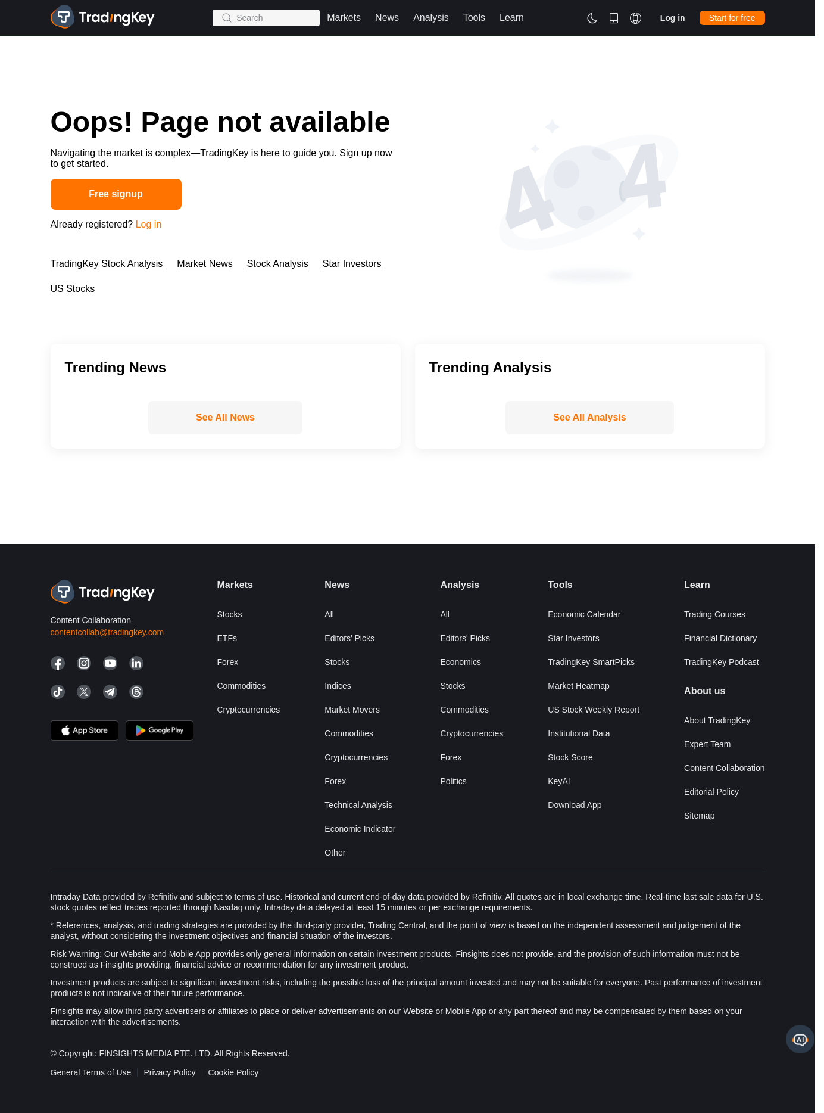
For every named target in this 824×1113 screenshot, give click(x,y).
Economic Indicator (359, 829)
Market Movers (352, 709)
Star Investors (352, 264)
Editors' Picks (349, 638)
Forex (228, 662)
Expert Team (707, 744)
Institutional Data (579, 733)
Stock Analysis (277, 264)
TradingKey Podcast (721, 662)
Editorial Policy (711, 792)
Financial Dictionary (720, 638)
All (329, 614)
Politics (453, 781)
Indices (337, 686)
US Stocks (73, 289)
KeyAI (559, 781)
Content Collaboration (724, 768)
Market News (204, 264)
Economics (460, 662)
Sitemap (699, 815)
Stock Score (570, 757)
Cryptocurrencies (248, 709)
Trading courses (714, 614)
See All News (225, 417)
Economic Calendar (584, 614)
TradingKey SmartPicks (591, 662)
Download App (574, 805)
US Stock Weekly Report (593, 709)
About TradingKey (717, 720)
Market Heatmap (578, 686)
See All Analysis (589, 417)
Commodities (241, 686)
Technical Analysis (358, 805)
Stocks (229, 614)
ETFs (227, 638)
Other (334, 852)
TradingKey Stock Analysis (107, 264)
